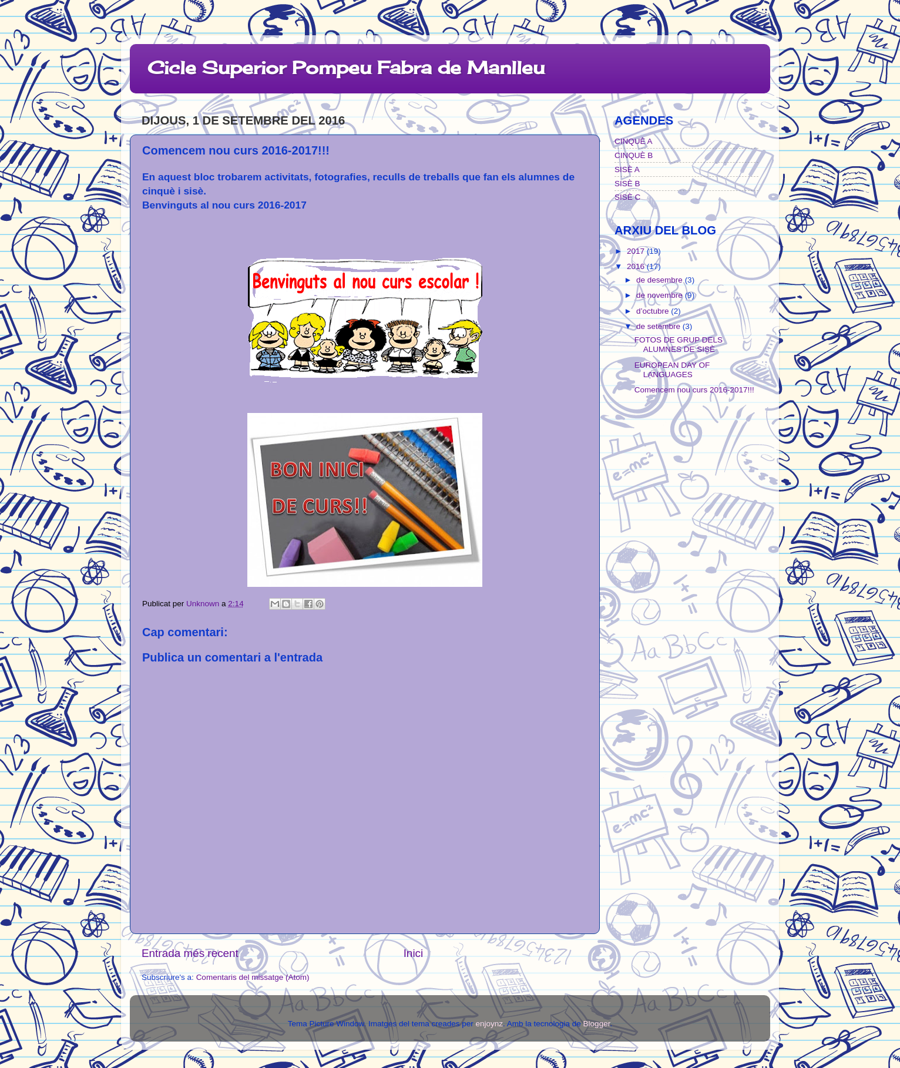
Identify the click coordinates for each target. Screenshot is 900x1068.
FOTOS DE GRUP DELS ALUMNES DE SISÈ (678, 344)
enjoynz (489, 1023)
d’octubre (653, 311)
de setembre (659, 326)
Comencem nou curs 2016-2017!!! (694, 389)
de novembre (660, 295)
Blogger (596, 1023)
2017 (637, 251)
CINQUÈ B (633, 155)
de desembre (660, 280)
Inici (414, 953)
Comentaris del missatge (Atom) (253, 977)
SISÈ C (627, 197)
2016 (637, 266)
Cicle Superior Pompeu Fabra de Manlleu (346, 67)
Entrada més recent (190, 953)
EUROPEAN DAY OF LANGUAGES (672, 370)
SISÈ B (627, 183)
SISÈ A (627, 169)
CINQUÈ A (633, 141)
